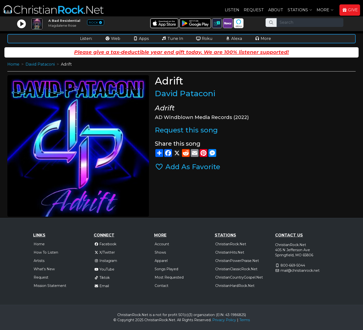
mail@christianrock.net (300, 270)
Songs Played (166, 269)
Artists (39, 260)
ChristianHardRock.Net (235, 285)
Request (254, 10)
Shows (160, 252)
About (275, 10)
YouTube (104, 269)
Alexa (233, 38)
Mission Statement (50, 285)
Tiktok (102, 277)
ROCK (95, 22)
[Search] (310, 22)
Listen (232, 10)
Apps (141, 38)
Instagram (105, 260)
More (263, 38)
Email (101, 286)
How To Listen (46, 252)
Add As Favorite (187, 167)
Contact (161, 285)
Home (13, 64)
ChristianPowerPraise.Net (237, 260)
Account (162, 244)
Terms (244, 320)
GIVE (350, 10)
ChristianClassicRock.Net (236, 269)
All (179, 320)
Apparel (161, 260)
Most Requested (169, 277)
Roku (204, 38)
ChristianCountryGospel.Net (239, 277)
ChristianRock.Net (230, 244)
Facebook (105, 244)
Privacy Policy (224, 320)
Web (112, 38)
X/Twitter (104, 252)
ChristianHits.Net (229, 252)
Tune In (172, 38)
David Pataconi (40, 64)
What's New (44, 269)
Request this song (186, 130)
